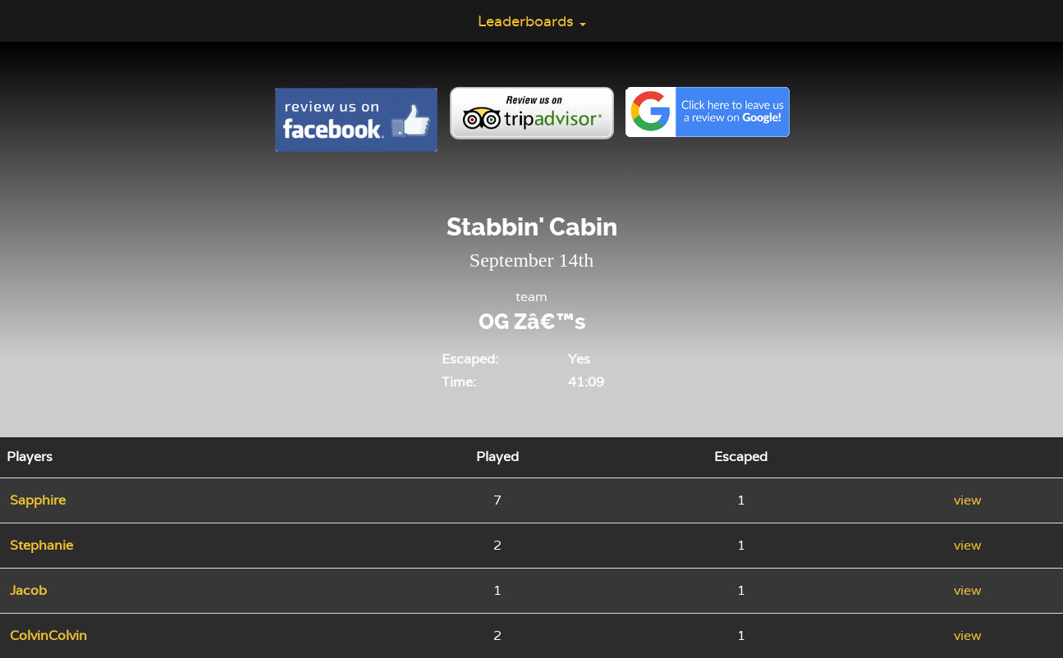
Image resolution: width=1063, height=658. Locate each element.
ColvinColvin (48, 635)
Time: (459, 382)
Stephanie (41, 545)
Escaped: (470, 359)
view (968, 500)
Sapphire (38, 500)
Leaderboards (532, 20)
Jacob (28, 590)
